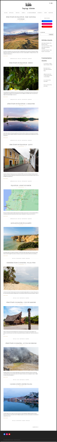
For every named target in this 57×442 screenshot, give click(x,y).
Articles (11, 12)
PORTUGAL (28, 421)
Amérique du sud (13, 181)
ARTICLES (19, 181)
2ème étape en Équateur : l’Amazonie (21, 104)
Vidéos (23, 12)
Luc (44, 80)
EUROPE (23, 421)
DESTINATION (24, 181)
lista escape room (46, 68)
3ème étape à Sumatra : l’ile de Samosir (21, 303)
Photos (17, 12)
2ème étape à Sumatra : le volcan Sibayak (21, 344)
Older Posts (35, 427)
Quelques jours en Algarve (21, 224)
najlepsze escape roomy (47, 74)
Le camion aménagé (31, 12)
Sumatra (27, 298)
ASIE (18, 298)
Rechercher (51, 35)
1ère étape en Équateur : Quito (21, 145)
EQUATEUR (51, 12)
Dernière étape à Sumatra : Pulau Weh (21, 263)
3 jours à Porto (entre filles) (21, 385)
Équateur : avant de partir (21, 186)
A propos (40, 12)
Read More (6, 56)
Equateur (30, 181)
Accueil (6, 12)
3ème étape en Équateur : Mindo (21, 63)
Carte (45, 12)
